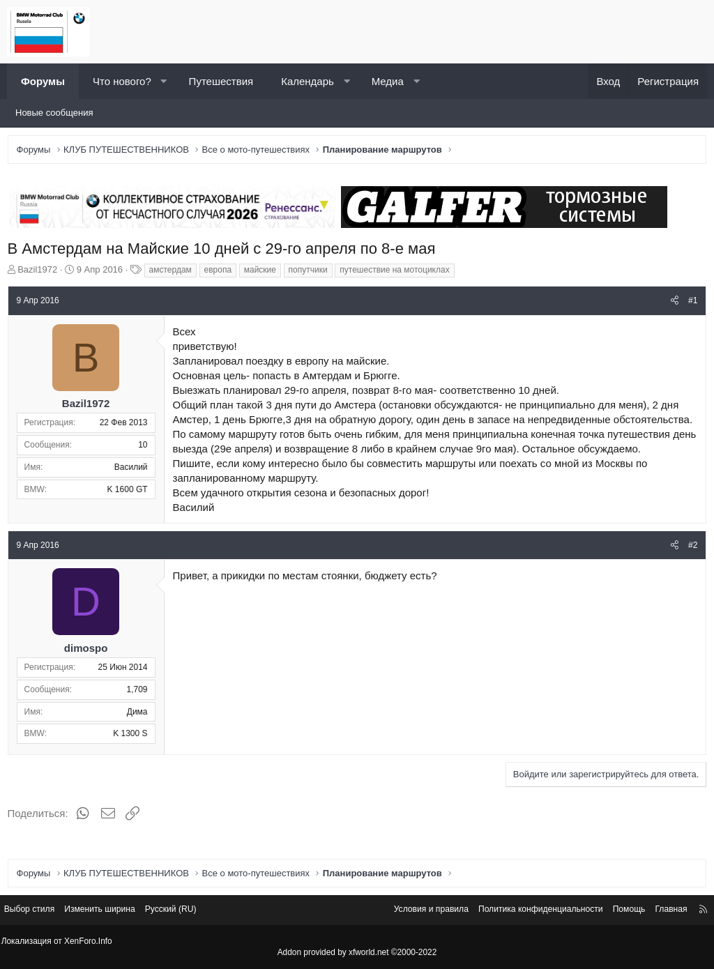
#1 (689, 303)
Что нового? (122, 81)
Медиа (388, 81)
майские (263, 272)
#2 (689, 562)
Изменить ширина (115, 911)
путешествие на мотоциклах (398, 272)
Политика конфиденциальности (521, 911)
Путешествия (221, 81)
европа (221, 272)
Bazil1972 (41, 272)
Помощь (615, 911)
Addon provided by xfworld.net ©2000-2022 (357, 953)
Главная (660, 911)
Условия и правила (404, 911)
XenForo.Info (91, 942)
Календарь (307, 81)
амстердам (173, 272)
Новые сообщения (54, 112)
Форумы (43, 81)
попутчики (311, 272)
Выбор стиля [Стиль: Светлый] (40, 911)
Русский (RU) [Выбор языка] (191, 911)
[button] (163, 81)
